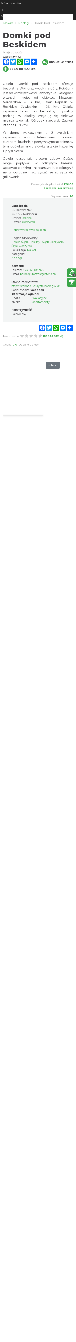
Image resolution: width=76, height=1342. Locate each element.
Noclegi (16, 258)
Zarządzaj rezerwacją (58, 187)
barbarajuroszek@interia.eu (38, 274)
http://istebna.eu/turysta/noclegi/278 (35, 286)
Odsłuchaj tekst (57, 62)
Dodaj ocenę (53, 336)
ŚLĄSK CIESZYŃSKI (11, 3)
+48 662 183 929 (33, 270)
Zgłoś (68, 184)
